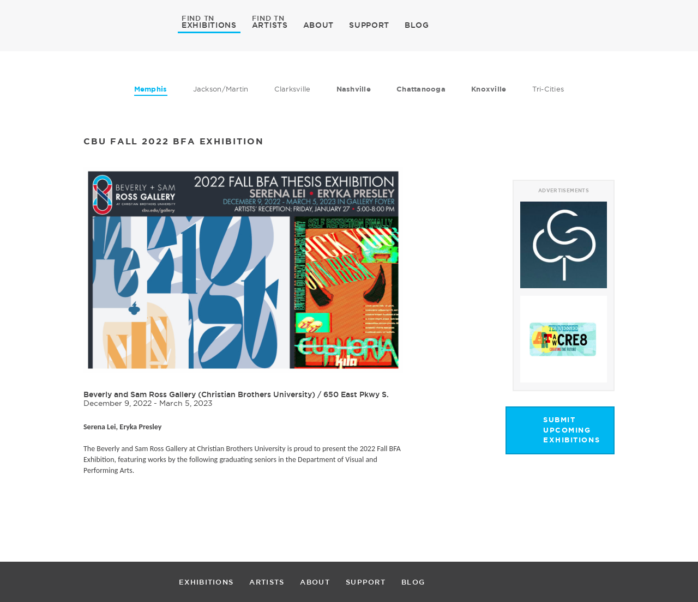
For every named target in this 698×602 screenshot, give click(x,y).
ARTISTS (270, 24)
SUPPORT (369, 25)
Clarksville (292, 89)
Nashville (353, 89)
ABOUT (318, 25)
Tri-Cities (548, 89)
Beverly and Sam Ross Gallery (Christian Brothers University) (199, 394)
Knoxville (488, 89)
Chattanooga (421, 89)
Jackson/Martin (221, 89)
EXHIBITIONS (209, 24)
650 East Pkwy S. (356, 394)
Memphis (150, 89)
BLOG (417, 25)
